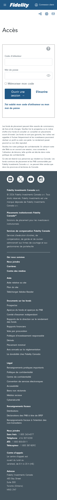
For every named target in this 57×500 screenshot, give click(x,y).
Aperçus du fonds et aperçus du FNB (25, 310)
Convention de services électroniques (25, 381)
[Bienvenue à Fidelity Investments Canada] (19, 5)
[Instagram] (40, 179)
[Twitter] (20, 179)
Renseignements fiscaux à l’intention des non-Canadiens (26, 421)
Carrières (11, 266)
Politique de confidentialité (20, 372)
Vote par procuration (17, 331)
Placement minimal (16, 345)
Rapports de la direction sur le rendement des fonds (27, 320)
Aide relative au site (16, 283)
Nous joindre (13, 262)
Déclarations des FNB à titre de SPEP (25, 416)
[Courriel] (53, 13)
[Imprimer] (46, 13)
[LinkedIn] (10, 179)
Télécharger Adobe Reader (20, 292)
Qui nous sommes (16, 257)
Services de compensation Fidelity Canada (28, 231)
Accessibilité (12, 386)
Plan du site (12, 287)
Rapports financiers (16, 327)
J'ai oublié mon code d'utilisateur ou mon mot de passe (27, 106)
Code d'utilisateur (13, 56)
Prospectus (12, 305)
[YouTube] (30, 179)
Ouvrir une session (18, 94)
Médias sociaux (14, 395)
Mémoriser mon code (21, 83)
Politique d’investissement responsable (25, 336)
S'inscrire (42, 92)
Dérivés (10, 340)
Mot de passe (11, 70)
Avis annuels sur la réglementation (23, 350)
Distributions (12, 411)
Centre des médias (16, 271)
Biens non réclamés (16, 391)
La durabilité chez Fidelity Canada (23, 354)
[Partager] (40, 13)
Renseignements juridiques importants (25, 368)
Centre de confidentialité (19, 377)
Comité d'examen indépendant (22, 315)
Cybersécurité (13, 400)
